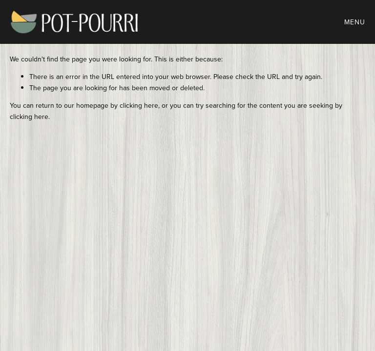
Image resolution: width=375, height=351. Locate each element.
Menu (354, 22)
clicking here (139, 105)
